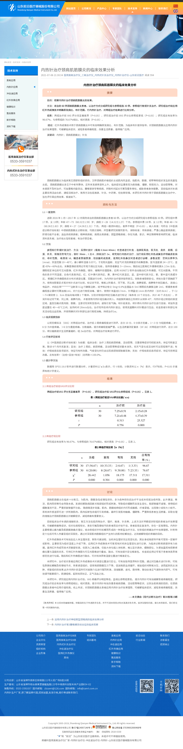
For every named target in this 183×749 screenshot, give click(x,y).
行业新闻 (140, 592)
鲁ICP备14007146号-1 (81, 727)
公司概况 (86, 8)
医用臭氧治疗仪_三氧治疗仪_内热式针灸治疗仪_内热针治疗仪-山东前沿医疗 (104, 75)
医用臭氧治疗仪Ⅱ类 (66, 592)
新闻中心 (147, 8)
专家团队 (117, 8)
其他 (66, 609)
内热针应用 (26, 62)
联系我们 (163, 8)
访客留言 (164, 592)
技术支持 (132, 8)
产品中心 (101, 8)
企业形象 (40, 605)
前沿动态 (140, 587)
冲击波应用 (116, 596)
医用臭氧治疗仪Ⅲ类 (66, 587)
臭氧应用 (116, 587)
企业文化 (40, 592)
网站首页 (71, 8)
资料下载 (116, 618)
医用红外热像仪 (66, 605)
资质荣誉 (40, 596)
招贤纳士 (164, 596)
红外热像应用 (116, 601)
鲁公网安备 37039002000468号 (126, 727)
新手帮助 (116, 614)
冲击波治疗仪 (66, 601)
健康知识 (116, 605)
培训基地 (91, 592)
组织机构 (40, 601)
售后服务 (116, 609)
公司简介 (40, 587)
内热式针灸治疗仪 (66, 596)
